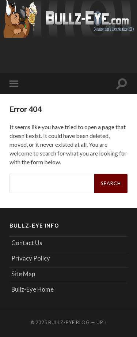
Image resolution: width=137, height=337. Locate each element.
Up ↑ (101, 322)
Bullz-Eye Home (32, 289)
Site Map (23, 274)
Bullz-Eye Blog (69, 322)
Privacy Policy (30, 258)
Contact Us (26, 243)
